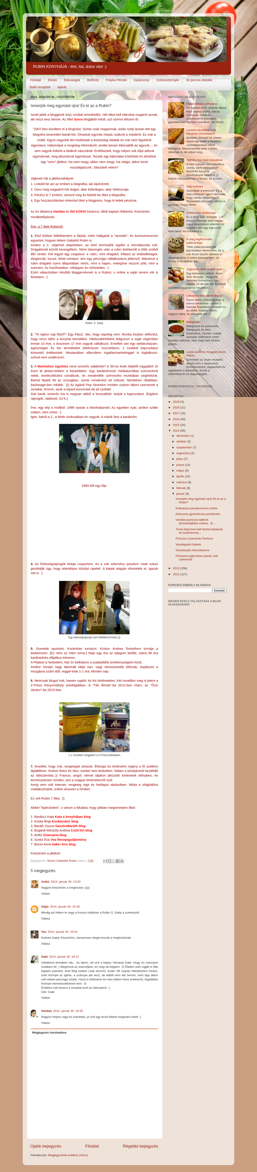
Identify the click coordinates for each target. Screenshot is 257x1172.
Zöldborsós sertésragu (201, 212)
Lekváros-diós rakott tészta (204, 295)
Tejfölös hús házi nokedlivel (204, 160)
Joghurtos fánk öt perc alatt (204, 269)
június (180, 464)
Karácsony (141, 80)
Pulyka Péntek (116, 80)
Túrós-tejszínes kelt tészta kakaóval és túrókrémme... (199, 531)
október (181, 441)
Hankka (46, 1011)
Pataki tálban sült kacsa (202, 103)
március (182, 482)
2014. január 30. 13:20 (66, 881)
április (180, 476)
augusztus (183, 453)
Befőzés (93, 80)
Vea (43, 931)
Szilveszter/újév (167, 80)
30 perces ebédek (199, 80)
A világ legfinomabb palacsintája (199, 241)
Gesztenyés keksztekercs (192, 550)
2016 (176, 419)
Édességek (72, 80)
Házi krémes (194, 186)
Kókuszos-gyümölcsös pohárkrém (198, 514)
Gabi (44, 956)
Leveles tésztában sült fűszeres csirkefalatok (201, 131)
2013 (176, 568)
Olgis (45, 906)
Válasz (45, 893)
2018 (176, 407)
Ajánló (62, 87)
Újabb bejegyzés (45, 1146)
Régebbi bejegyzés (140, 1146)
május (180, 470)
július (180, 459)
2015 (176, 425)
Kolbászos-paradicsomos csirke (197, 508)
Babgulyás (193, 322)
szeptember (184, 447)
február (181, 488)
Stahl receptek (39, 87)
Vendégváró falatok (188, 544)
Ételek (52, 80)
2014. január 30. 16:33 (62, 931)
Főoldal (35, 80)
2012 (176, 574)
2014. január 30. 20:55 (68, 1011)
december (183, 435)
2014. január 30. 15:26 (65, 906)
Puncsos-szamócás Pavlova (194, 538)
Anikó (45, 881)
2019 (176, 401)
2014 (176, 430)
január (180, 493)
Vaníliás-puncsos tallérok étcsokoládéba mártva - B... (195, 521)
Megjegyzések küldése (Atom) (68, 1155)
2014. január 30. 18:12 (64, 956)
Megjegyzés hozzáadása (49, 1032)
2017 (176, 413)
